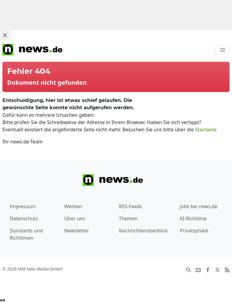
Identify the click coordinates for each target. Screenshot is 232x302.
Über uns (74, 218)
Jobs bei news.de (199, 206)
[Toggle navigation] (223, 49)
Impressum (23, 206)
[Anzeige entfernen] (2, 300)
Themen (128, 218)
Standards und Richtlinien (26, 234)
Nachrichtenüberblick (143, 230)
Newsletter (76, 230)
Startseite (206, 129)
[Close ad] (5, 35)
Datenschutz (24, 218)
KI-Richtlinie (193, 218)
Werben (73, 206)
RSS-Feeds (130, 206)
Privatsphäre (194, 230)
